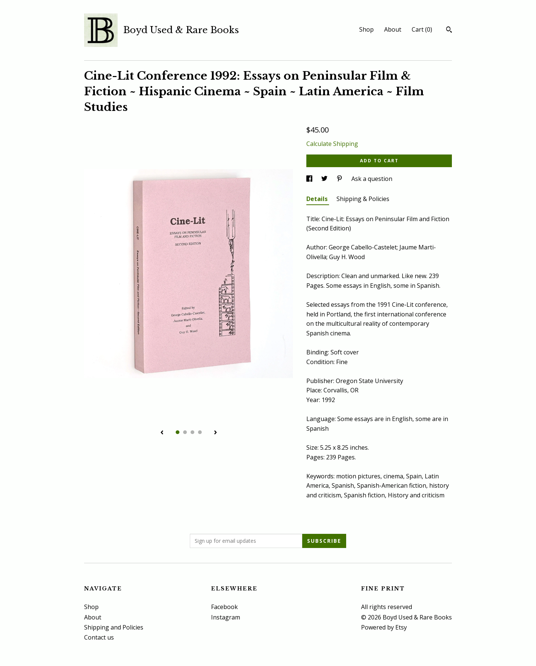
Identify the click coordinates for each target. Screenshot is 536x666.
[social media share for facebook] (310, 179)
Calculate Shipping (332, 144)
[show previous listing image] (162, 433)
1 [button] (177, 432)
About (392, 29)
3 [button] (192, 432)
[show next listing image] (215, 433)
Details (317, 199)
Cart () (422, 29)
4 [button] (200, 432)
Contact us (99, 637)
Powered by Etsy (384, 627)
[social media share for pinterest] (340, 179)
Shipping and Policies (113, 627)
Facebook (224, 607)
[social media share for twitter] (325, 179)
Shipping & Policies (362, 199)
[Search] (449, 30)
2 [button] (185, 432)
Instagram (225, 617)
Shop (366, 29)
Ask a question (371, 179)
